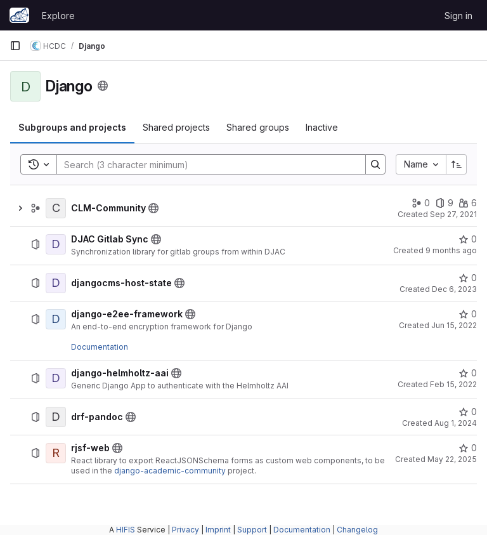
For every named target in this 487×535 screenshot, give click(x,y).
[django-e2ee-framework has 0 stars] (467, 314)
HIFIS (125, 529)
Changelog (357, 529)
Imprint (218, 529)
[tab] (72, 127)
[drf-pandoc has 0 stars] (467, 412)
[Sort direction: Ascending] (456, 164)
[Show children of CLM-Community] (20, 208)
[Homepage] (19, 15)
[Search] (205, 164)
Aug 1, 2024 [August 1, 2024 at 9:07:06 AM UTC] (455, 423)
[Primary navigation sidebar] (15, 46)
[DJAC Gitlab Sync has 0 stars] (467, 239)
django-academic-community (170, 470)
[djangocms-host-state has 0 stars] (467, 278)
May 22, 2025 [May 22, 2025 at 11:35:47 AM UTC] (452, 459)
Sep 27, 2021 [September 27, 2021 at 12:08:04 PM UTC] (453, 214)
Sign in (458, 15)
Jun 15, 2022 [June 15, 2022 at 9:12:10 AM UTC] (454, 325)
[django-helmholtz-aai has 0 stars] (467, 373)
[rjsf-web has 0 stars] (467, 448)
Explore (58, 15)
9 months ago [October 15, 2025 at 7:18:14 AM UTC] (451, 250)
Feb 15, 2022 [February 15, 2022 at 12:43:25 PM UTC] (453, 384)
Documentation (99, 347)
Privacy (185, 529)
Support (252, 529)
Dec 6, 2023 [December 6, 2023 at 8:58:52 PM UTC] (454, 289)
